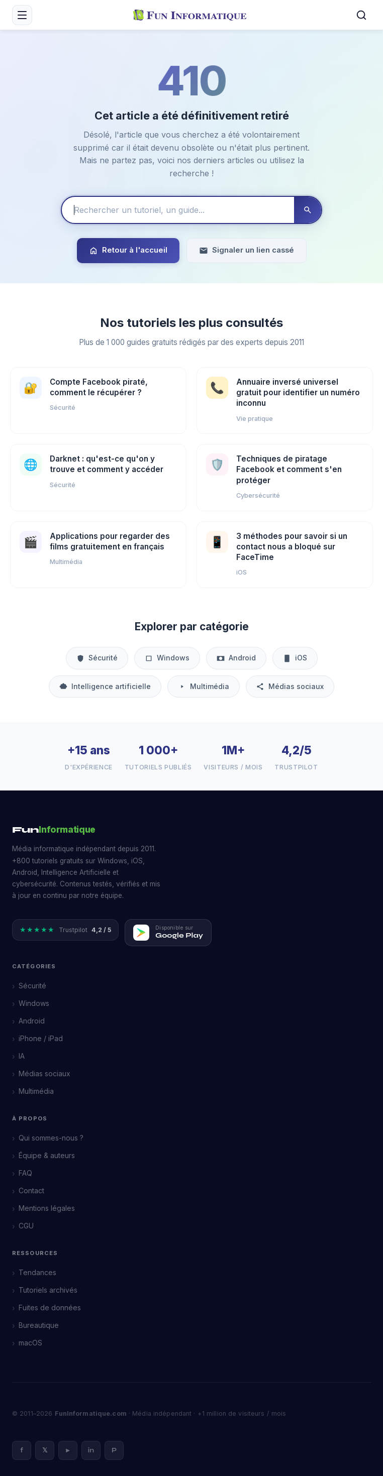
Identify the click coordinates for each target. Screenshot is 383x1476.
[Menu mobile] (22, 15)
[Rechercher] (361, 15)
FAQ (25, 1173)
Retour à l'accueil (128, 250)
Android (236, 657)
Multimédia (203, 686)
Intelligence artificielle (105, 686)
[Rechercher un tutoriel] (178, 210)
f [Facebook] (21, 1450)
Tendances (37, 1272)
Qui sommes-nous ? (51, 1137)
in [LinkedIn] (91, 1450)
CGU (26, 1225)
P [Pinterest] (114, 1450)
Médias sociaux (290, 686)
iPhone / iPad (41, 1038)
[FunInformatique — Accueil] (192, 14)
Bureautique (39, 1325)
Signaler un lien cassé (246, 250)
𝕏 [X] (44, 1450)
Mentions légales (47, 1208)
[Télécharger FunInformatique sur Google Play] (168, 932)
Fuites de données (50, 1307)
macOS (30, 1342)
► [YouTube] (68, 1450)
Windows (167, 657)
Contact (31, 1190)
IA (22, 1056)
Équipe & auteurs (47, 1155)
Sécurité (97, 657)
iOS (295, 657)
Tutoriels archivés (48, 1290)
